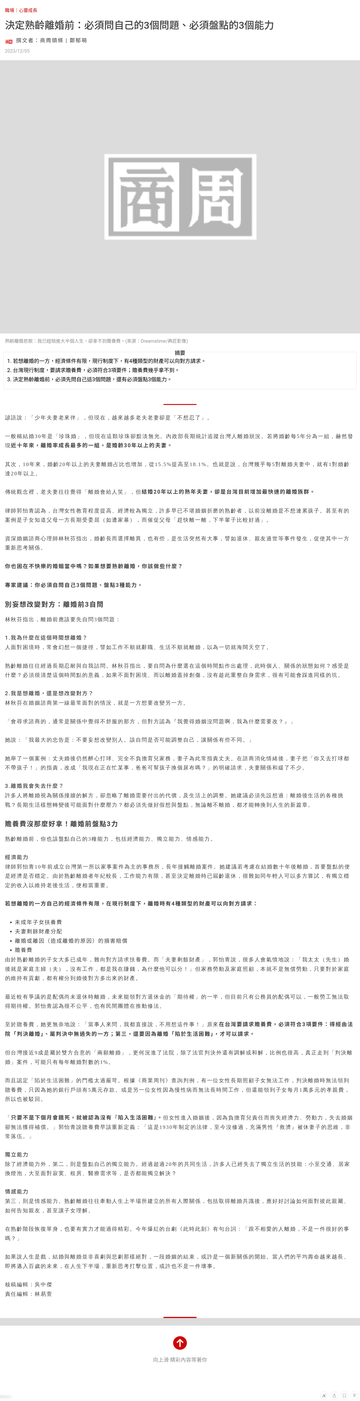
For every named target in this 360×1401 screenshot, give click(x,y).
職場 (9, 10)
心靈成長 (28, 10)
